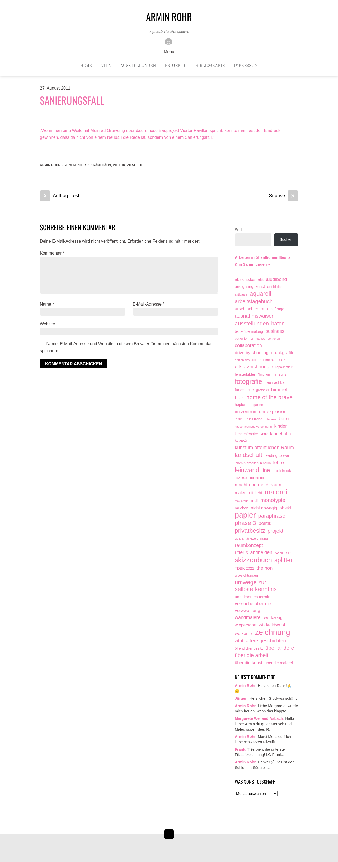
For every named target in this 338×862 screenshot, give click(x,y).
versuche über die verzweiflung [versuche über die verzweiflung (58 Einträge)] (253, 607)
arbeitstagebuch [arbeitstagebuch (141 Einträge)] (254, 301)
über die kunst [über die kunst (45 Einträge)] (248, 662)
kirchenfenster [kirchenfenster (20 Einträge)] (246, 434)
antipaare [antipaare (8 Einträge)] (241, 294)
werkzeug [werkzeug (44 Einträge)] (273, 617)
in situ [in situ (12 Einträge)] (239, 419)
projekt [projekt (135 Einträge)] (275, 531)
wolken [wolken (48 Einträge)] (241, 633)
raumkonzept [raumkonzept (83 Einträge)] (249, 545)
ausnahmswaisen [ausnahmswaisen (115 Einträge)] (254, 316)
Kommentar (52, 253)
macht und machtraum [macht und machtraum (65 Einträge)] (258, 484)
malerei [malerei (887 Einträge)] (276, 492)
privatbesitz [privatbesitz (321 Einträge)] (250, 530)
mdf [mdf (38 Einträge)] (254, 500)
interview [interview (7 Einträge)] (270, 419)
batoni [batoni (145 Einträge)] (278, 323)
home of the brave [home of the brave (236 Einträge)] (269, 397)
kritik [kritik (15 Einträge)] (263, 434)
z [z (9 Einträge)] (251, 633)
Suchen (286, 239)
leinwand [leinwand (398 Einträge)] (247, 470)
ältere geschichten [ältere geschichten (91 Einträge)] (266, 640)
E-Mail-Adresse (149, 304)
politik (119, 165)
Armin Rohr (50, 165)
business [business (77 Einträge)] (274, 331)
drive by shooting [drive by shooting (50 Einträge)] (252, 352)
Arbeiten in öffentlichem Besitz (262, 257)
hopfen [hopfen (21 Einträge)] (240, 405)
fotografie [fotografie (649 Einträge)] (248, 381)
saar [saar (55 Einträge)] (279, 552)
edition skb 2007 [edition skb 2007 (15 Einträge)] (272, 360)
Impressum (246, 66)
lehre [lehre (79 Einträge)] (278, 462)
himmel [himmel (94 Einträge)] (279, 389)
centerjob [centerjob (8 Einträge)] (273, 338)
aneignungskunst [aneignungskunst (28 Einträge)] (250, 286)
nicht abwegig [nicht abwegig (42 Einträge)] (264, 507)
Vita (106, 66)
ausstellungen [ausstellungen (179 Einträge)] (252, 323)
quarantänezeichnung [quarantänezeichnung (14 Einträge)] (251, 538)
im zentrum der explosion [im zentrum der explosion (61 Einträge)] (261, 411)
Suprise (283, 195)
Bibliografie (210, 66)
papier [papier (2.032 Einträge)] (245, 515)
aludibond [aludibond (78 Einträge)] (276, 279)
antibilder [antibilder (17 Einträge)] (274, 287)
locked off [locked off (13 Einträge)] (256, 478)
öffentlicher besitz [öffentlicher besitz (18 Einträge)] (249, 649)
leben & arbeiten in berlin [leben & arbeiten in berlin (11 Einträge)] (253, 463)
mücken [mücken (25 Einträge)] (241, 508)
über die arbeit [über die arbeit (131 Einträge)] (251, 655)
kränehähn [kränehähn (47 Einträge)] (280, 433)
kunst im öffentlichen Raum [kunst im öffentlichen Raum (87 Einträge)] (264, 447)
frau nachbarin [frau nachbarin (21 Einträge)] (277, 382)
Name (47, 304)
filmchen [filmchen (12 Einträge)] (263, 374)
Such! (240, 230)
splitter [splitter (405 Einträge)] (283, 560)
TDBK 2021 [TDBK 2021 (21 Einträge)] (244, 568)
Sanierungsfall (72, 100)
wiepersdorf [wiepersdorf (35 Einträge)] (245, 625)
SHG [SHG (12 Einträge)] (289, 553)
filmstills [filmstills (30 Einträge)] (279, 374)
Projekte (175, 66)
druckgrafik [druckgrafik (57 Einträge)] (282, 352)
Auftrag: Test (59, 195)
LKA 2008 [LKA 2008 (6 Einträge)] (241, 478)
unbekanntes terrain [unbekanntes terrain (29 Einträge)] (252, 596)
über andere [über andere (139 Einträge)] (279, 648)
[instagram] (168, 41)
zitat (131, 165)
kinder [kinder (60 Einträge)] (280, 426)
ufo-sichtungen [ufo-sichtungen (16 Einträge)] (246, 575)
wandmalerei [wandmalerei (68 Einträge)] (248, 617)
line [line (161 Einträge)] (265, 470)
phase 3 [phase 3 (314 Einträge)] (245, 523)
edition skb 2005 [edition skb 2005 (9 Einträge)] (246, 360)
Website (47, 324)
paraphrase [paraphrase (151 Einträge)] (271, 516)
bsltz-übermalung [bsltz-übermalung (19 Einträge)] (249, 331)
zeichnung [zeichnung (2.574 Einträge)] (272, 632)
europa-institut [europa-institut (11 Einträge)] (282, 367)
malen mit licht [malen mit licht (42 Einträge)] (248, 492)
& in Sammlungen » (252, 264)
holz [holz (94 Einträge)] (239, 397)
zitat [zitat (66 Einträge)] (239, 640)
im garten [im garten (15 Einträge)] (256, 405)
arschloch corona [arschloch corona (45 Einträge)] (251, 308)
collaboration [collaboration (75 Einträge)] (248, 345)
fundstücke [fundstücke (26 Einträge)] (244, 390)
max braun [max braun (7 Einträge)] (241, 501)
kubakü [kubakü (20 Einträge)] (241, 440)
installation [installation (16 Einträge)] (254, 419)
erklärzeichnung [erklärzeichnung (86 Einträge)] (252, 366)
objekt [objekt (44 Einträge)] (285, 507)
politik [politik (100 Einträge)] (265, 523)
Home (86, 66)
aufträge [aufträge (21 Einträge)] (277, 309)
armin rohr (75, 165)
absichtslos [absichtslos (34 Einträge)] (245, 279)
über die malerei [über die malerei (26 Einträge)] (279, 663)
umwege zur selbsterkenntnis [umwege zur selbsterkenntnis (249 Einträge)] (256, 585)
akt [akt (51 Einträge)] (261, 279)
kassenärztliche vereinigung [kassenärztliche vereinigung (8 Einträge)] (253, 426)
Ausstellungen (138, 66)
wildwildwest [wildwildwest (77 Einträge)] (272, 625)
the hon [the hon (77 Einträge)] (265, 568)
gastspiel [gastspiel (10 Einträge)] (262, 390)
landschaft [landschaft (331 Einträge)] (248, 454)
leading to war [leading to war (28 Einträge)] (277, 455)
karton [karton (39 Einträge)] (285, 418)
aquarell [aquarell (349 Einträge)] (260, 293)
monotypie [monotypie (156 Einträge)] (272, 500)
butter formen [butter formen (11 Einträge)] (244, 338)
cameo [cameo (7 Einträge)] (260, 338)
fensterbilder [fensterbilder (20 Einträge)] (245, 374)
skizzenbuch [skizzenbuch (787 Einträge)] (253, 560)
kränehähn (101, 165)
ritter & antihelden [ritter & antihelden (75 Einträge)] (253, 552)
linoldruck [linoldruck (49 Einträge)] (281, 470)
